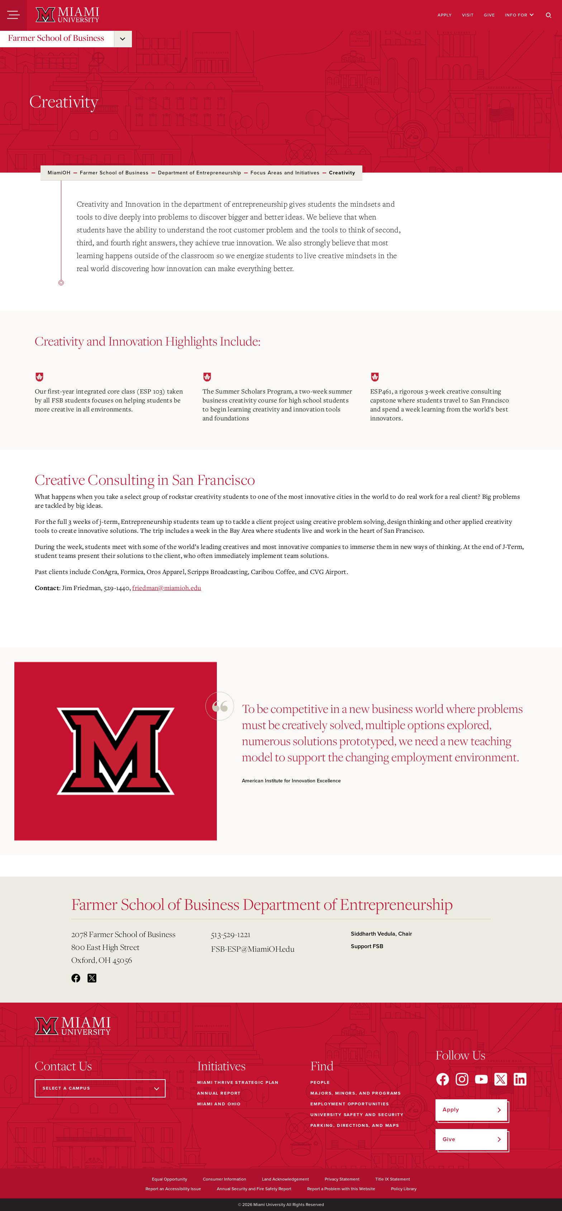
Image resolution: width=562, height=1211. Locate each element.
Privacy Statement (342, 1179)
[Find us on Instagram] (462, 1079)
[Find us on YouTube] (481, 1079)
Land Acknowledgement (285, 1179)
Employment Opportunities (349, 1103)
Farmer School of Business (56, 37)
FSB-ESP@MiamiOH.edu (252, 949)
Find (322, 1066)
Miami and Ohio (219, 1103)
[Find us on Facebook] (442, 1079)
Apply (445, 15)
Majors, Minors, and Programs (355, 1093)
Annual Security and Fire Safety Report (254, 1188)
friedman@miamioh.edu (166, 587)
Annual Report (219, 1093)
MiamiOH (59, 173)
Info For (519, 15)
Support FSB (367, 946)
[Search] (548, 15)
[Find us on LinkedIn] (520, 1079)
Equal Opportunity (169, 1179)
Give (489, 15)
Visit (468, 15)
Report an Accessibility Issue (173, 1188)
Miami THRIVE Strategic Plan (238, 1082)
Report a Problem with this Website (341, 1188)
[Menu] (13, 15)
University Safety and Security (357, 1114)
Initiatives (221, 1066)
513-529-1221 (231, 934)
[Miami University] (67, 15)
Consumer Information (224, 1179)
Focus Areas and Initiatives (285, 173)
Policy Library (403, 1188)
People (320, 1082)
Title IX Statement (392, 1179)
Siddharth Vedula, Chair (381, 933)
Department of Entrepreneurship (199, 173)
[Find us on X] (501, 1079)
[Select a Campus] (100, 1088)
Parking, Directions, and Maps (354, 1125)
